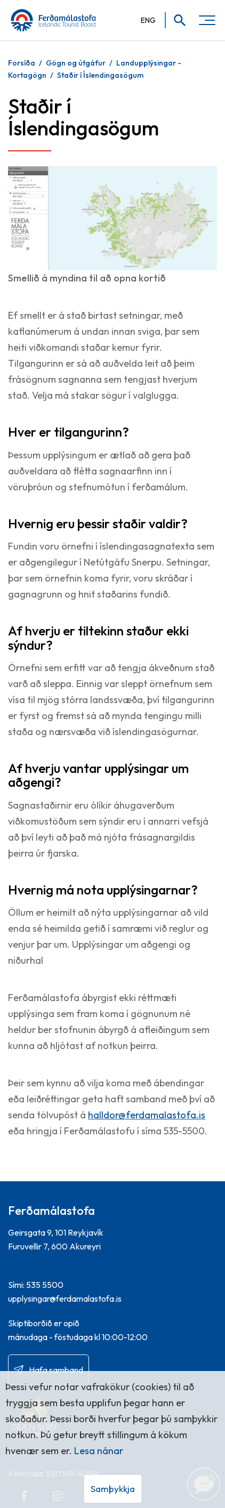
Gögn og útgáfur (76, 63)
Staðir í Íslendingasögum (100, 75)
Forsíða (21, 63)
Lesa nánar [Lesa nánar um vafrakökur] (98, 1451)
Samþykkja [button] (113, 1488)
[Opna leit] (176, 20)
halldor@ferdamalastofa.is (146, 1115)
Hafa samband (56, 1370)
